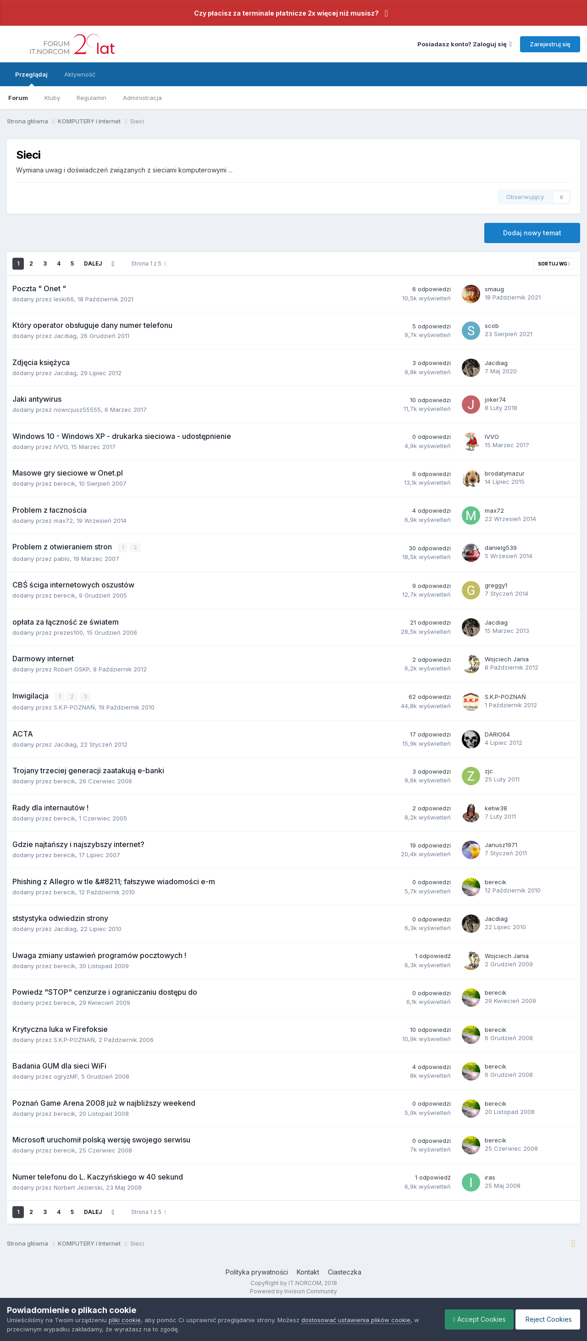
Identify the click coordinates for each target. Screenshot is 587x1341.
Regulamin (91, 97)
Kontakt (308, 1271)
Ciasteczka (344, 1271)
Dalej (93, 263)
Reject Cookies (546, 1319)
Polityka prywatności (257, 1271)
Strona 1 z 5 (148, 263)
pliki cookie (125, 1320)
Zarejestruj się (550, 44)
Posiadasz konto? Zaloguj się (464, 44)
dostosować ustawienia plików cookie (355, 1320)
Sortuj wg (554, 263)
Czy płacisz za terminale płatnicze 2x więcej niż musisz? (286, 13)
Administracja (142, 97)
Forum (18, 97)
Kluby (52, 97)
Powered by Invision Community (293, 1290)
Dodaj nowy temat (532, 233)
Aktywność (79, 74)
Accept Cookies (475, 1319)
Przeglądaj (31, 78)
